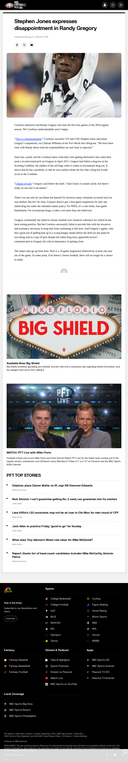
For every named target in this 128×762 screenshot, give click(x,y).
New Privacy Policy (52, 736)
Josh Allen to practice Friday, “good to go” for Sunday (46, 526)
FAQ (53, 734)
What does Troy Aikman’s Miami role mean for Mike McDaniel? (52, 540)
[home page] (15, 5)
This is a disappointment (28, 138)
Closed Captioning (42, 734)
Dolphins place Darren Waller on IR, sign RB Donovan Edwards (52, 485)
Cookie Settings (80, 736)
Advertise (20, 734)
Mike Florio (17, 517)
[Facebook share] (17, 45)
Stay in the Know (13, 603)
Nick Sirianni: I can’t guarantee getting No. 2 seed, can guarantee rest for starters (64, 499)
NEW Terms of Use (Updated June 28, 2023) (24, 736)
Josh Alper (17, 503)
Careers (29, 734)
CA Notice (66, 736)
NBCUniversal (21, 741)
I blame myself (23, 183)
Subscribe (10, 618)
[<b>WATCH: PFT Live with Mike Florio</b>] (64, 416)
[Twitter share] (24, 45)
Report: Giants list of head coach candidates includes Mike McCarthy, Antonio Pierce (62, 555)
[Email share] (31, 45)
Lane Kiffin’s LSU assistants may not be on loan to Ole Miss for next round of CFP (65, 512)
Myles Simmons (19, 490)
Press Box (78, 734)
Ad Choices (9, 734)
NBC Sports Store (64, 734)
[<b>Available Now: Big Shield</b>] (64, 326)
